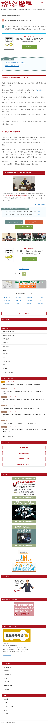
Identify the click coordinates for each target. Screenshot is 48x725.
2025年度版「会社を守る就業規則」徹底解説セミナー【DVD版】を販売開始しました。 (24, 400)
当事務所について (8, 685)
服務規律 (18, 300)
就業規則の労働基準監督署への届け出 (15, 63)
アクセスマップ (7, 655)
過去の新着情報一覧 (8, 436)
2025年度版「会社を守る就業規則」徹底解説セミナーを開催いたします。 (21, 408)
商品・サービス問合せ (24, 464)
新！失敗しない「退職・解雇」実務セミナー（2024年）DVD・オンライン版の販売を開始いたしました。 (24, 430)
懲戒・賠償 (41, 303)
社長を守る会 (7, 702)
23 (20, 274)
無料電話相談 (24, 447)
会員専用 (6, 710)
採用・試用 (30, 297)
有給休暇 (7, 303)
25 (28, 274)
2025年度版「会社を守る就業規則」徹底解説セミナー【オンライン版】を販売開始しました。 (24, 392)
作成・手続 (7, 297)
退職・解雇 (7, 300)
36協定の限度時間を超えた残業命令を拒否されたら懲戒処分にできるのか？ (22, 384)
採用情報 (6, 699)
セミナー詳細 (40, 204)
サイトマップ (7, 713)
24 (24, 274)
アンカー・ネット (8, 706)
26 (32, 274)
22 (16, 274)
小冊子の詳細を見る (30, 46)
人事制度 (40, 297)
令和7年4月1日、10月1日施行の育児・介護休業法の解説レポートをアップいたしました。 (24, 415)
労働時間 (29, 300)
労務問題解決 (7, 674)
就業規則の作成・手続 (8, 331)
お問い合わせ (7, 689)
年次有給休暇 (6, 361)
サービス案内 (7, 667)
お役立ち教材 (7, 681)
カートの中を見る (24, 313)
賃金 (18, 303)
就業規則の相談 (24, 453)
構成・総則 (18, 297)
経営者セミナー (8, 678)
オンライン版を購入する (25, 232)
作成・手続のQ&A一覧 (24, 269)
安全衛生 (29, 303)
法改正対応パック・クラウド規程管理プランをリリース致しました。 (20, 423)
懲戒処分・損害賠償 (8, 372)
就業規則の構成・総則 (8, 335)
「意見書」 (39, 90)
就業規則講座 (7, 670)
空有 (39, 211)
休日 (41, 300)
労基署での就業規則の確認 (12, 66)
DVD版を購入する (35, 227)
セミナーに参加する (15, 227)
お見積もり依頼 (24, 459)
